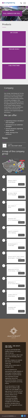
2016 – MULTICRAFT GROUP (15, 145)
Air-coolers (14, 32)
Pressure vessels (14, 49)
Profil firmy (21, 184)
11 (20, 165)
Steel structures (14, 65)
